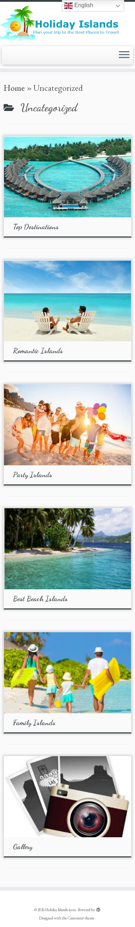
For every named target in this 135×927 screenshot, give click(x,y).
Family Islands (34, 722)
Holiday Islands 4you (60, 909)
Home (14, 87)
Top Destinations (36, 226)
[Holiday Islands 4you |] (67, 23)
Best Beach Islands (40, 598)
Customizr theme (81, 918)
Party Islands (32, 474)
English (78, 5)
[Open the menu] (124, 55)
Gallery (22, 846)
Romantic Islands (38, 350)
